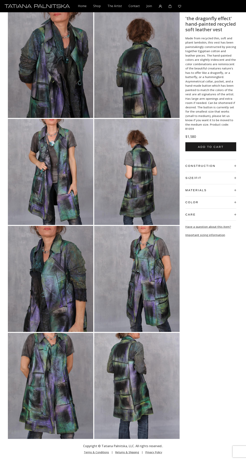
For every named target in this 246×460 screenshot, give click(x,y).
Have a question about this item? (208, 227)
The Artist (114, 6)
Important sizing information (205, 235)
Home (82, 6)
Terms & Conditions (96, 452)
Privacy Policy (153, 452)
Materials (210, 190)
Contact (134, 6)
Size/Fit (210, 177)
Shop (97, 6)
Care (210, 214)
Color (210, 202)
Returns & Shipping (127, 452)
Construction (210, 165)
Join (149, 6)
